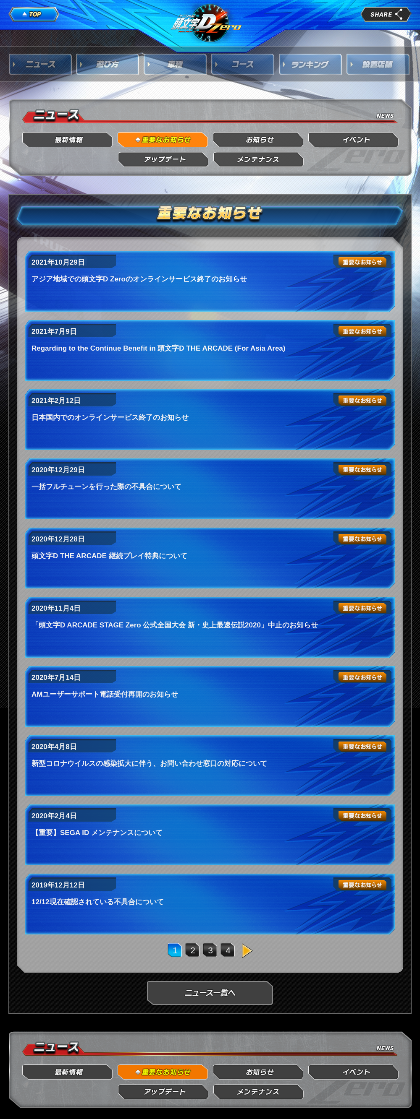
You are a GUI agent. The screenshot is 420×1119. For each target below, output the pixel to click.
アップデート (163, 159)
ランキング (311, 64)
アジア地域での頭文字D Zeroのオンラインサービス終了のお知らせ (139, 279)
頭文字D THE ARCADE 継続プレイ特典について (109, 556)
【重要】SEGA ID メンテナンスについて (97, 833)
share (386, 14)
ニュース (40, 64)
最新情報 (67, 140)
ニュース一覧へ (210, 993)
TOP (34, 14)
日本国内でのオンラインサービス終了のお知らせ (110, 418)
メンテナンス (258, 159)
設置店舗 (378, 64)
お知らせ (258, 140)
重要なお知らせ (163, 140)
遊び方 (108, 64)
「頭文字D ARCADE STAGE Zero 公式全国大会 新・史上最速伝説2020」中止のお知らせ (175, 625)
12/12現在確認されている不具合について (98, 902)
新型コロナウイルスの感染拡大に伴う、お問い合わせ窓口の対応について (149, 764)
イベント (353, 140)
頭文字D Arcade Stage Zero (206, 22)
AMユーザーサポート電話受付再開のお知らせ (105, 694)
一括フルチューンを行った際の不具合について (106, 487)
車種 (175, 64)
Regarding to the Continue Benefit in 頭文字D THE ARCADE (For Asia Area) (158, 348)
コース (243, 64)
